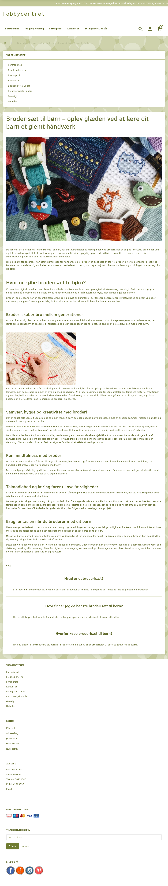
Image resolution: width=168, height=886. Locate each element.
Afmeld (25, 846)
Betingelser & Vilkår (96, 28)
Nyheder (12, 101)
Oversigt (12, 96)
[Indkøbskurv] (160, 28)
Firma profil (55, 28)
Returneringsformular (20, 90)
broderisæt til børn (24, 426)
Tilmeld (12, 846)
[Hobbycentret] (24, 13)
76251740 (20, 779)
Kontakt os (73, 28)
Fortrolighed (12, 28)
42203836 (18, 784)
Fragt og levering (34, 28)
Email (9, 788)
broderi (86, 261)
